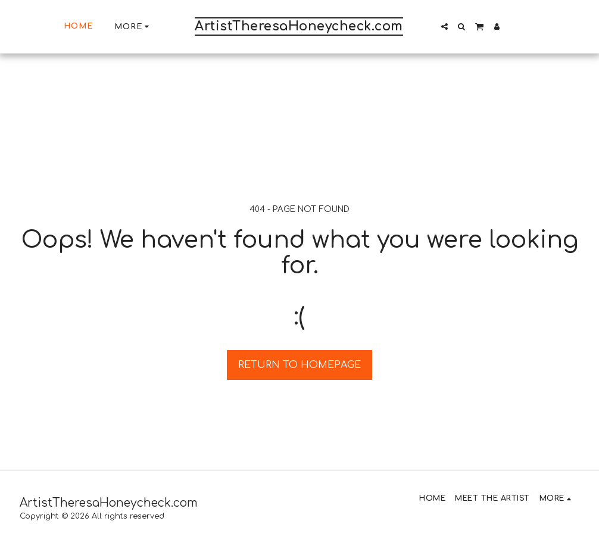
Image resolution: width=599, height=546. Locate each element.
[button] (444, 26)
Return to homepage (299, 365)
